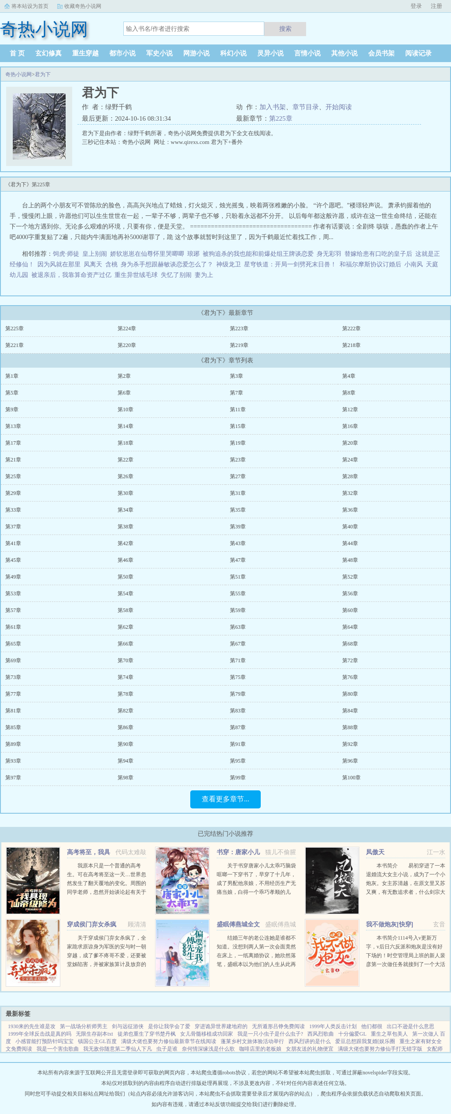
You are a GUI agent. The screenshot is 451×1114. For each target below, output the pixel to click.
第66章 (125, 644)
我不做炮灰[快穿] (389, 924)
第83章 (238, 711)
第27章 (238, 476)
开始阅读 (338, 107)
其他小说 (344, 53)
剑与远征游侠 (128, 1026)
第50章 (125, 577)
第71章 (238, 660)
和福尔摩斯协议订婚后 (370, 264)
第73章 (13, 677)
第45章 (13, 560)
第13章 (13, 426)
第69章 (13, 660)
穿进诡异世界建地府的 (221, 1026)
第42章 (125, 543)
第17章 (13, 443)
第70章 (125, 660)
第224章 (127, 328)
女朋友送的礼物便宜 (309, 1049)
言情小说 (307, 53)
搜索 (285, 28)
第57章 (13, 610)
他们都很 (371, 1026)
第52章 (350, 577)
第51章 (238, 577)
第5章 (11, 393)
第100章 (351, 778)
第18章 (125, 443)
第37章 (13, 527)
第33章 (13, 510)
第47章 (238, 560)
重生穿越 (85, 53)
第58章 (125, 610)
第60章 (350, 610)
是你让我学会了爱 (169, 1026)
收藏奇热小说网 (82, 6)
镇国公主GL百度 (97, 1041)
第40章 (350, 527)
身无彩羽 (329, 254)
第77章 (13, 694)
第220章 (127, 345)
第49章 (13, 577)
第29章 (13, 493)
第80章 (350, 694)
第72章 (350, 660)
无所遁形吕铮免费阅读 (278, 1026)
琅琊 (193, 254)
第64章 (350, 627)
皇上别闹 (94, 254)
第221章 (14, 345)
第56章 (350, 593)
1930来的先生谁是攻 (31, 1026)
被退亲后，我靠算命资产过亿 (71, 275)
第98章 (125, 778)
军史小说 (159, 53)
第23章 (238, 460)
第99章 (238, 778)
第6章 (124, 393)
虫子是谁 (166, 1049)
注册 (436, 6)
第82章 (125, 711)
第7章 (236, 393)
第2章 (124, 376)
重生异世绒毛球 (136, 275)
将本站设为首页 (29, 6)
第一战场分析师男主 (83, 1026)
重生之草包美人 (389, 1034)
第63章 (238, 627)
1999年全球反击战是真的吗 (39, 1034)
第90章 (125, 744)
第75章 (238, 677)
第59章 (238, 610)
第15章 (238, 426)
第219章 (239, 345)
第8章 (348, 393)
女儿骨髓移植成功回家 (206, 1034)
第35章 (238, 510)
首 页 (17, 53)
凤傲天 (375, 852)
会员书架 (381, 53)
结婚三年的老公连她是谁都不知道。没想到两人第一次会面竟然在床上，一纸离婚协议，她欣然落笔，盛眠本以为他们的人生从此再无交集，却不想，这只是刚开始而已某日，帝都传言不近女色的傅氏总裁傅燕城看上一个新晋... (256, 964)
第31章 (238, 493)
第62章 (125, 627)
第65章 (13, 644)
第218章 (351, 345)
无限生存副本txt (94, 1034)
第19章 (238, 443)
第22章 (125, 460)
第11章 (238, 409)
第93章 (13, 761)
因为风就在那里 (59, 264)
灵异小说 (270, 53)
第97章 (13, 778)
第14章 (125, 426)
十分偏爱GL (352, 1034)
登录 (416, 6)
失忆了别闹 (176, 275)
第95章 (238, 761)
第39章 (238, 527)
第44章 (350, 543)
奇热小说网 (18, 74)
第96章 (350, 761)
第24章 (350, 460)
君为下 (43, 74)
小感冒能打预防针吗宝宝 (44, 1041)
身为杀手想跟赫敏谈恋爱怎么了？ (167, 264)
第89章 (13, 744)
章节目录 (305, 107)
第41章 (13, 543)
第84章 (350, 711)
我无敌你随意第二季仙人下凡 (117, 1049)
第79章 (238, 694)
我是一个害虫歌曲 (58, 1049)
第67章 (238, 644)
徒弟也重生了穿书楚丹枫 (147, 1034)
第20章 (350, 443)
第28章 (350, 476)
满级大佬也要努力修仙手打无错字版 (380, 1049)
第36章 (350, 510)
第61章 (13, 627)
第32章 (350, 493)
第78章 (125, 694)
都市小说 (122, 53)
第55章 (238, 593)
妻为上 (205, 275)
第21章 (13, 460)
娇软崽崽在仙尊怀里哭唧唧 (147, 254)
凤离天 (93, 264)
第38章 (125, 527)
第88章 (350, 727)
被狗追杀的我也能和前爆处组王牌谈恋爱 (258, 254)
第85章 (13, 727)
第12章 (350, 409)
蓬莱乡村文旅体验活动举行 (252, 1041)
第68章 (350, 644)
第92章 (350, 744)
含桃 (111, 264)
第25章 (13, 476)
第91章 (238, 744)
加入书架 (272, 107)
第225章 (280, 118)
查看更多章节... (225, 799)
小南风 (413, 264)
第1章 (11, 376)
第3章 (236, 376)
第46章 (125, 560)
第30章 (125, 493)
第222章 (351, 328)
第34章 (125, 510)
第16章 (350, 426)
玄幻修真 (48, 53)
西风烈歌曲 (320, 1034)
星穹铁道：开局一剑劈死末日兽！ (290, 264)
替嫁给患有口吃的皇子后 (378, 254)
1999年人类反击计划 (333, 1026)
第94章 (125, 761)
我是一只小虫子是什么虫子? (270, 1034)
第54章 (125, 593)
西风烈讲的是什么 (309, 1041)
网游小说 (196, 53)
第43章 (238, 543)
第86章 (125, 727)
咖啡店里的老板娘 (260, 1049)
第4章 (348, 376)
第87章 (238, 727)
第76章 (350, 677)
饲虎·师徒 (66, 254)
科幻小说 (233, 53)
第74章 (125, 677)
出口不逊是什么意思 (410, 1026)
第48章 (350, 560)
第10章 (125, 409)
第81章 (13, 711)
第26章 (125, 476)
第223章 (239, 328)
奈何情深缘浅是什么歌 (208, 1049)
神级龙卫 (228, 264)
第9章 (11, 409)
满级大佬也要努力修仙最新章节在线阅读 (168, 1041)
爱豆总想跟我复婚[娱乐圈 (365, 1041)
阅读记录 (418, 53)
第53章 (13, 593)
